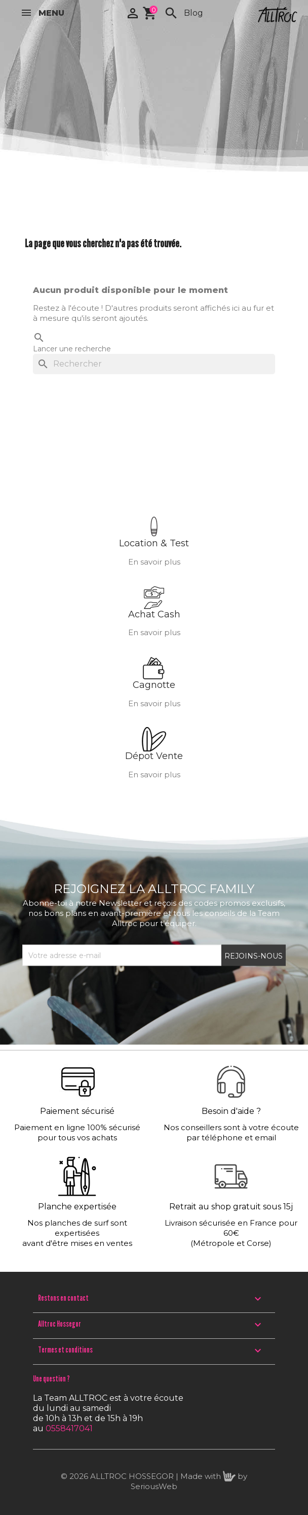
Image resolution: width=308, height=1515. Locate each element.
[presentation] (99, 990)
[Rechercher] (154, 364)
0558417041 (69, 1428)
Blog (193, 13)
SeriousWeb (154, 1486)
